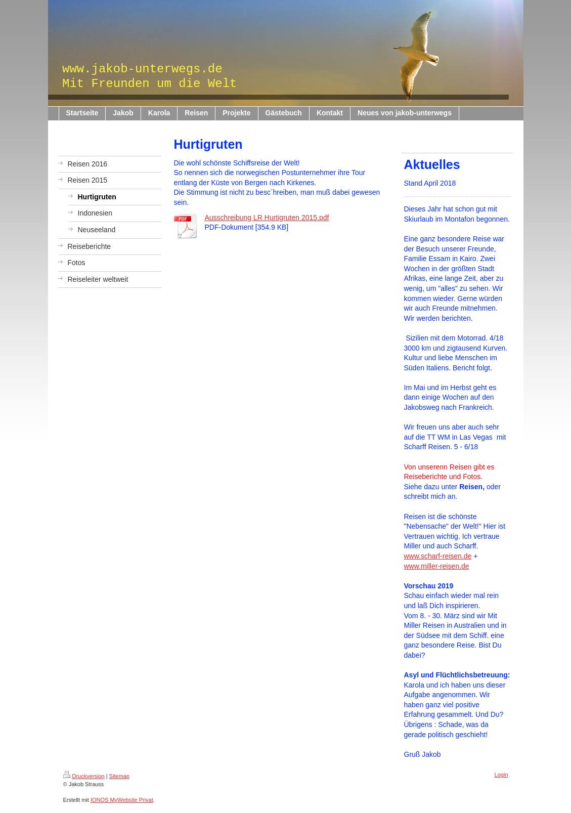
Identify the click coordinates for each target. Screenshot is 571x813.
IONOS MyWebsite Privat (122, 800)
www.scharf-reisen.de (438, 556)
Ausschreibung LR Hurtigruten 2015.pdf (267, 217)
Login (501, 775)
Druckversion (84, 776)
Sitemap (119, 776)
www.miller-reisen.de (436, 566)
